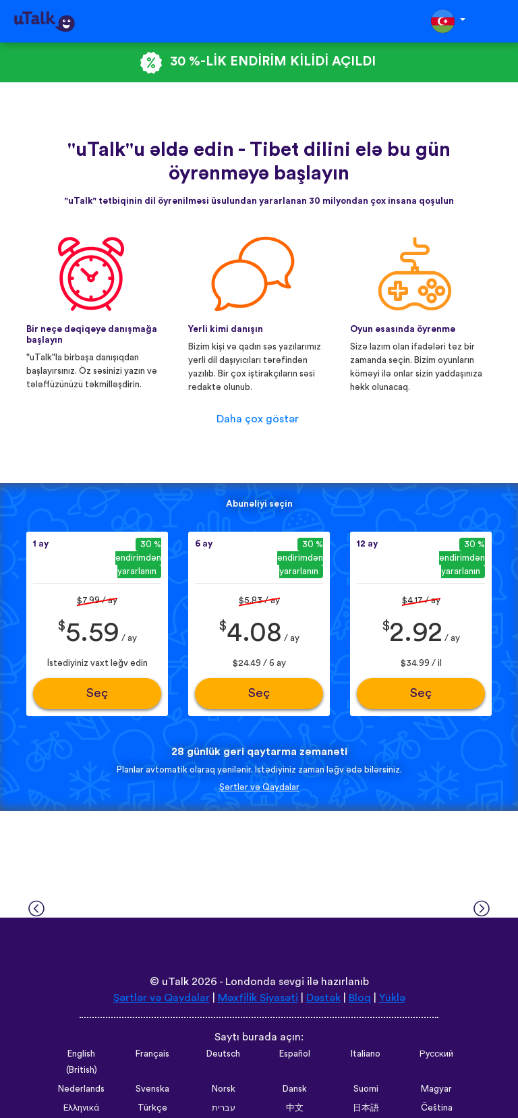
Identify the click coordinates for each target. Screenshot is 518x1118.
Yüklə (392, 998)
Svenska (152, 1089)
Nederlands (81, 1089)
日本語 (366, 1108)
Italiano (365, 1054)
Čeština (437, 1108)
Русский (436, 1054)
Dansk (295, 1089)
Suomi (365, 1089)
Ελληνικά (81, 1108)
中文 (295, 1108)
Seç (97, 693)
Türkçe (152, 1108)
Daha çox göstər (258, 419)
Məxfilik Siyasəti (258, 998)
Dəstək (323, 998)
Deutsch (223, 1054)
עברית (223, 1108)
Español (294, 1054)
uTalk (175, 981)
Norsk (223, 1089)
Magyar (436, 1089)
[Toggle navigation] (498, 21)
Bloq (360, 998)
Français (152, 1054)
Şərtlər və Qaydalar (259, 787)
